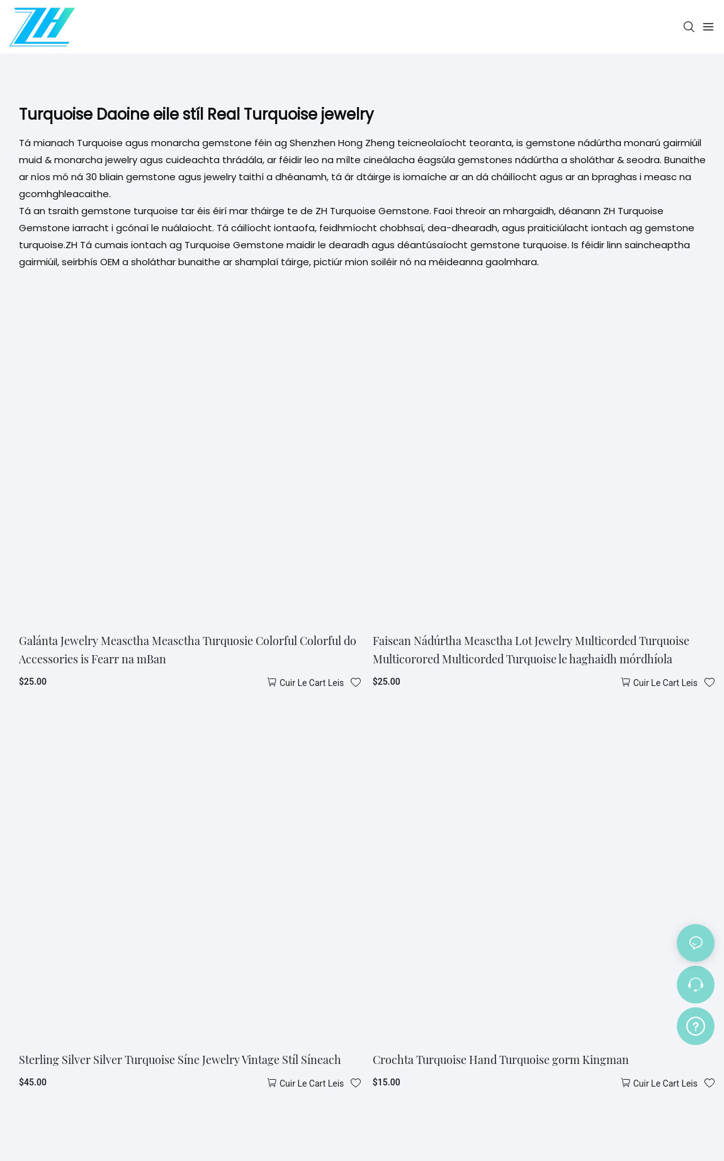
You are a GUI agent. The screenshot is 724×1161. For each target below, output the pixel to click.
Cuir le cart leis (312, 683)
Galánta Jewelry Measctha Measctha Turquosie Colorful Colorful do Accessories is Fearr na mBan (187, 649)
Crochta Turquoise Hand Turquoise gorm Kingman (501, 1059)
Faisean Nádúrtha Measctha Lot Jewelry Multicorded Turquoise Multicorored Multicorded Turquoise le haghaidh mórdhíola (531, 649)
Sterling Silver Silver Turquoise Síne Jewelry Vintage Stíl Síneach (180, 1059)
